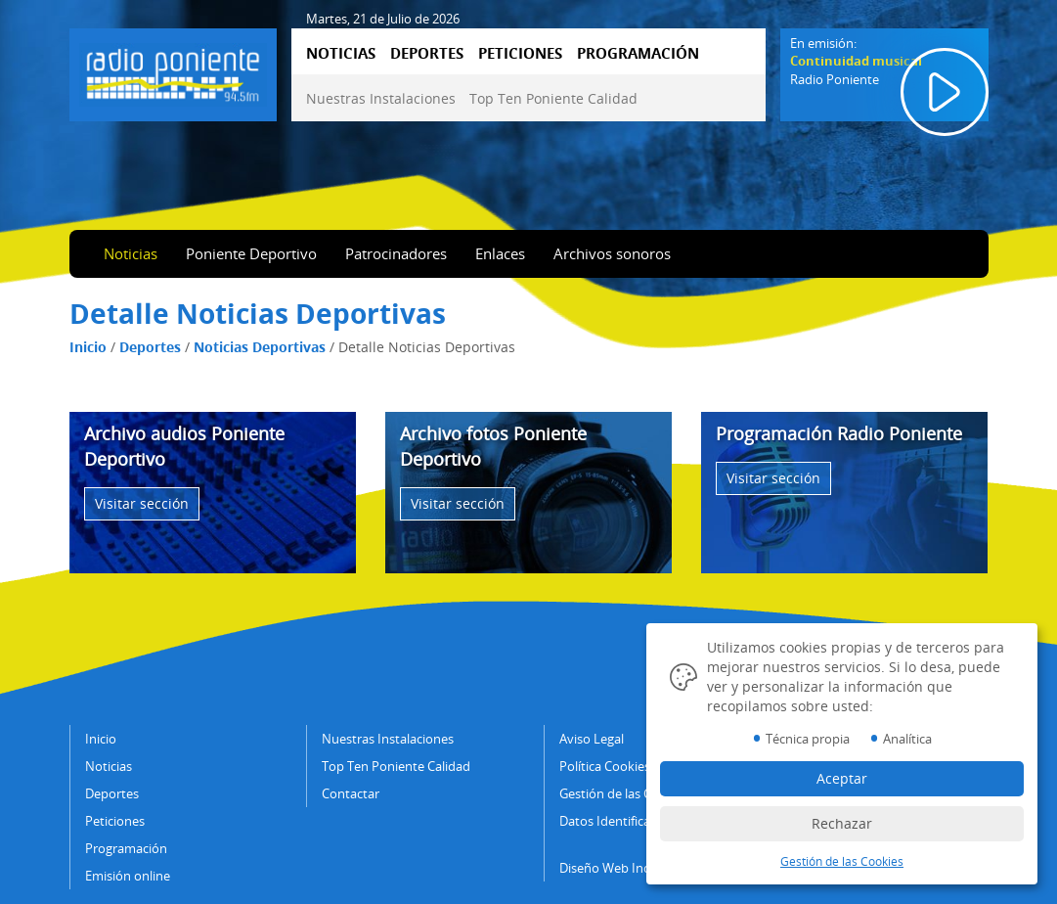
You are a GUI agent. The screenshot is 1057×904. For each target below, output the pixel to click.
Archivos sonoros (612, 253)
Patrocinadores (396, 253)
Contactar (350, 793)
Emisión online (127, 875)
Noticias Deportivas (260, 347)
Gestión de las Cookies (624, 793)
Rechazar (842, 823)
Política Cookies (604, 766)
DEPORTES (426, 53)
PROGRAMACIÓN (638, 53)
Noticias (130, 253)
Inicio (88, 347)
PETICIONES (520, 53)
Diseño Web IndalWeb (623, 868)
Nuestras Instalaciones (381, 98)
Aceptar (841, 778)
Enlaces (500, 253)
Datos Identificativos (619, 821)
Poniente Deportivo (251, 253)
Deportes (150, 347)
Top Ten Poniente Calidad (553, 98)
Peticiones (115, 821)
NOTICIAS (340, 53)
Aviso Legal (591, 738)
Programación (126, 848)
